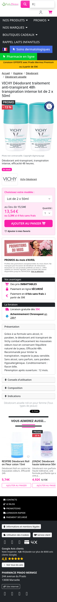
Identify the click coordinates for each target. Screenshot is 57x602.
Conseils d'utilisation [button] (18, 379)
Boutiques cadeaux (20, 35)
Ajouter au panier (28, 223)
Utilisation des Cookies (16, 531)
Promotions (12, 504)
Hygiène (18, 73)
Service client (42, 531)
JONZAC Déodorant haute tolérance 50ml (44, 459)
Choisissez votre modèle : (19, 192)
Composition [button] (13, 388)
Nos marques (15, 27)
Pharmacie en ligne (19, 56)
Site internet (11, 582)
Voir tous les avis (13, 560)
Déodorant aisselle (15, 77)
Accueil (6, 73)
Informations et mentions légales (21, 522)
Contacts (10, 495)
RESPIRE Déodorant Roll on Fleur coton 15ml (15, 459)
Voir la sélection (37, 271)
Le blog (9, 500)
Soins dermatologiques (31, 49)
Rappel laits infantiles (21, 42)
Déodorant (32, 73)
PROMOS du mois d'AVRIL (19, 260)
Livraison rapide (14, 508)
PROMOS (41, 20)
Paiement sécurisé (15, 513)
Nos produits (15, 20)
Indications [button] (12, 396)
